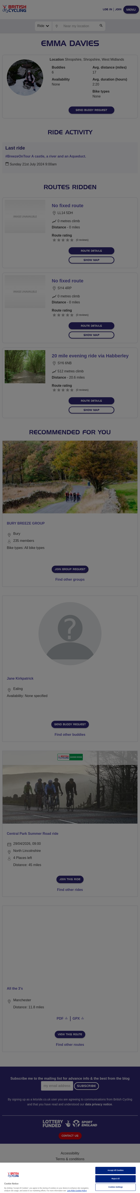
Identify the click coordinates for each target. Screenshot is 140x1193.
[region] (70, 1178)
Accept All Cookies (116, 1170)
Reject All (116, 1179)
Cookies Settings (115, 1187)
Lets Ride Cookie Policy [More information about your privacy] (77, 1191)
